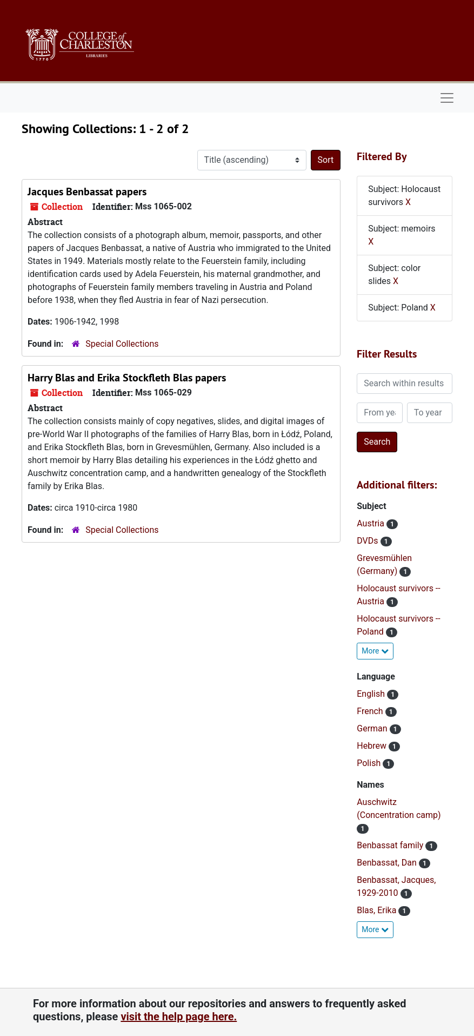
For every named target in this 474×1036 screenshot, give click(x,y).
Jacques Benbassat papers (87, 191)
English (372, 694)
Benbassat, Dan (388, 862)
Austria (371, 523)
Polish (370, 763)
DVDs (368, 541)
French (371, 711)
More (375, 650)
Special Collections (121, 344)
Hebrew (373, 746)
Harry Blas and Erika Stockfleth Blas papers (127, 378)
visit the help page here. (179, 1016)
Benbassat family (391, 845)
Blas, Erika (377, 910)
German (373, 728)
